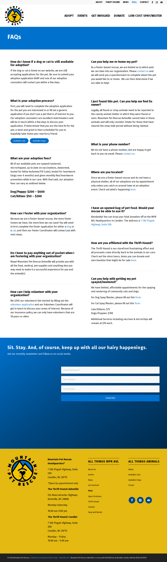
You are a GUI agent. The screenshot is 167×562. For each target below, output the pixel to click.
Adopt (130, 469)
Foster (131, 485)
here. (133, 189)
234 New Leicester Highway (62, 495)
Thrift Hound (93, 501)
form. (138, 297)
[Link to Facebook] (152, 2)
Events (91, 474)
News (90, 480)
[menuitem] (99, 2)
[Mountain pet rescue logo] (14, 15)
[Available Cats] (19, 140)
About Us (92, 469)
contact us (143, 71)
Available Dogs (134, 480)
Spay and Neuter (95, 512)
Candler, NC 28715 (57, 477)
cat (14, 230)
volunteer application (22, 304)
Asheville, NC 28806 (58, 499)
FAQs (90, 491)
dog (69, 226)
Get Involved (93, 485)
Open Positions (95, 496)
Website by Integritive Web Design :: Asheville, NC (50, 558)
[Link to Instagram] (157, 2)
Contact (91, 507)
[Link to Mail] (161, 2)
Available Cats (134, 474)
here (133, 260)
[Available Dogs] (39, 140)
